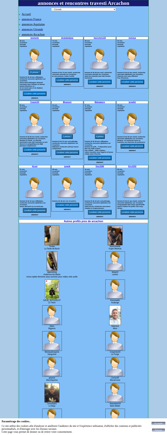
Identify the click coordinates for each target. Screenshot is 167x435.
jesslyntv (34, 38)
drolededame (67, 38)
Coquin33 (34, 102)
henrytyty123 (100, 38)
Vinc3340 (100, 166)
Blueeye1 (67, 102)
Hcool (34, 166)
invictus (132, 38)
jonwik (67, 166)
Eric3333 (132, 166)
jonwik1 (132, 102)
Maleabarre (100, 102)
